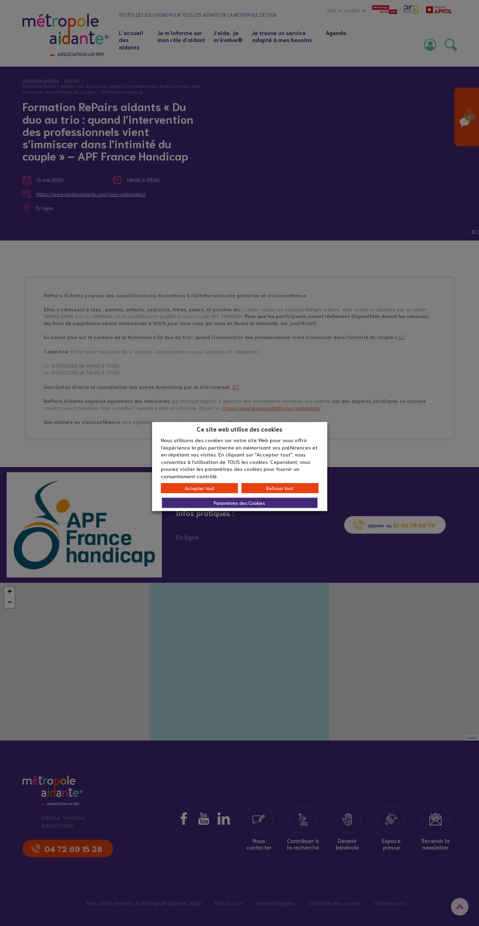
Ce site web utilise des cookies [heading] (239, 428)
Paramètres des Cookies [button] (239, 503)
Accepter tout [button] (199, 488)
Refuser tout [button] (279, 488)
